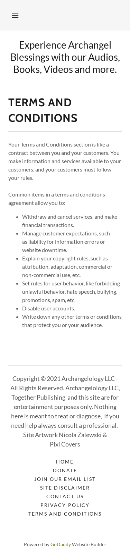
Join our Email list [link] (64, 479)
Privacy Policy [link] (64, 505)
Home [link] (65, 462)
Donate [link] (65, 470)
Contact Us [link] (64, 496)
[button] (15, 15)
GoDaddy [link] (60, 544)
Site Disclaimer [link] (65, 488)
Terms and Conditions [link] (64, 514)
